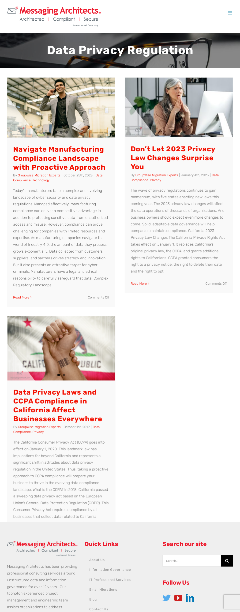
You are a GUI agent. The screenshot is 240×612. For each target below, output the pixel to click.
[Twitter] (166, 537)
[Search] (227, 499)
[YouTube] (178, 537)
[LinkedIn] (190, 537)
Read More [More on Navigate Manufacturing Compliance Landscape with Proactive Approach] (21, 297)
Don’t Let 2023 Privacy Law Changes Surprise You (163, 158)
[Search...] (191, 499)
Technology (40, 180)
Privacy (146, 180)
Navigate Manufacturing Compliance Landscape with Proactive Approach (59, 158)
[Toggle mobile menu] (230, 12)
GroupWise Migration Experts (39, 175)
